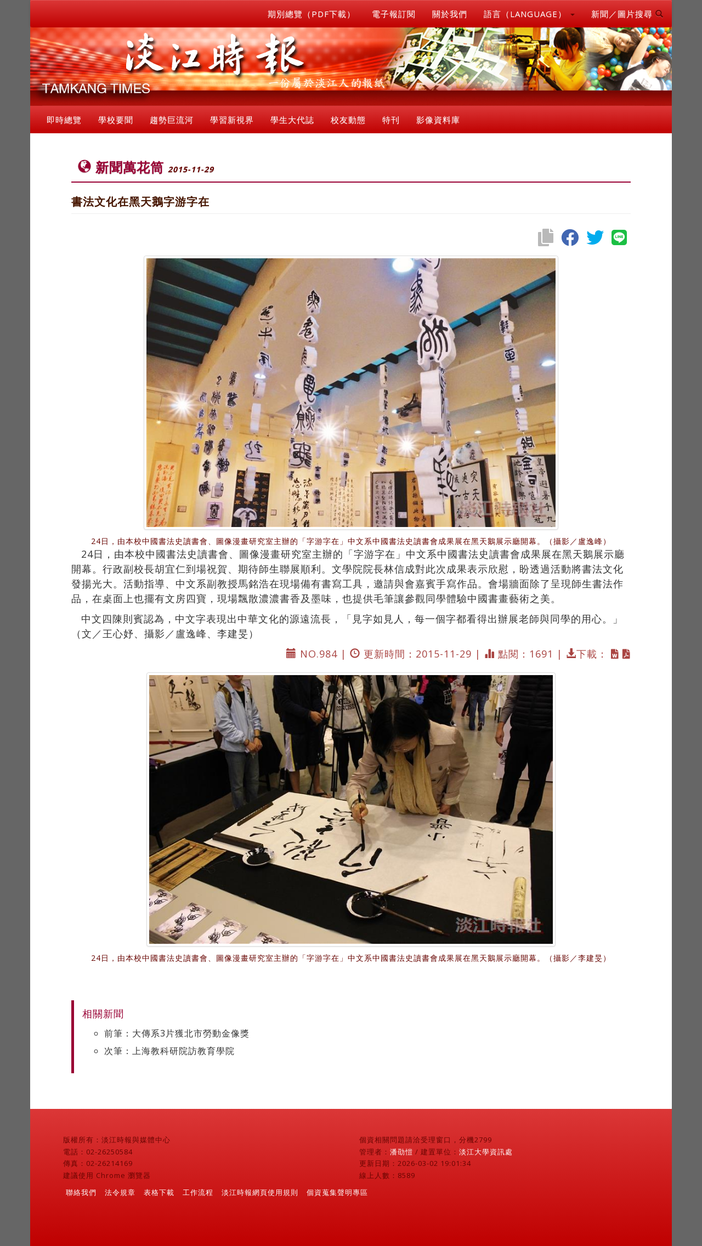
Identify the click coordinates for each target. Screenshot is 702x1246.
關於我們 (449, 13)
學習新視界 (232, 119)
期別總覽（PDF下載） (311, 13)
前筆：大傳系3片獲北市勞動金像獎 (177, 1033)
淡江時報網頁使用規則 (260, 1192)
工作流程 (198, 1192)
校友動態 (348, 119)
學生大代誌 (292, 119)
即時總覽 (64, 119)
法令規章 (120, 1192)
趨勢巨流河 (172, 119)
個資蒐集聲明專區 (337, 1192)
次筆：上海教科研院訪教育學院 (169, 1051)
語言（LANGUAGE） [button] (529, 13)
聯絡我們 (81, 1192)
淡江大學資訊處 (486, 1152)
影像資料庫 (438, 119)
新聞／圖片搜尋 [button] (627, 13)
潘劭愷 (401, 1152)
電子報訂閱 (394, 13)
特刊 (391, 119)
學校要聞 (115, 119)
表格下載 (159, 1192)
